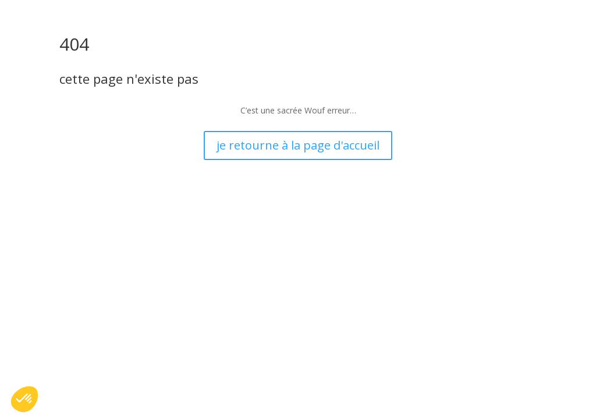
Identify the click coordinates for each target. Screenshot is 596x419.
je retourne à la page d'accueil (298, 145)
